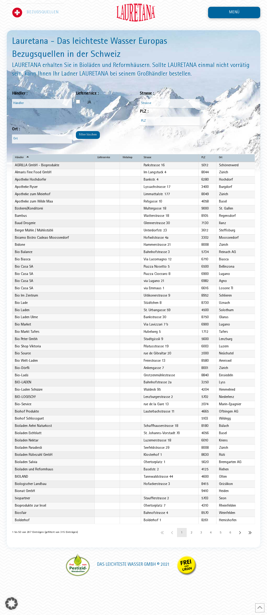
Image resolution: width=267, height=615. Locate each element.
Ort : (16, 129)
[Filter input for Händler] (42, 103)
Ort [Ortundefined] (220, 158)
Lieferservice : (87, 93)
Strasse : (147, 93)
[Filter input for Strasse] (170, 103)
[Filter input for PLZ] (170, 121)
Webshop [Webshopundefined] (128, 158)
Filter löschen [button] (88, 135)
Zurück (172, 565)
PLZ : (144, 111)
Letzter (250, 565)
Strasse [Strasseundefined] (148, 158)
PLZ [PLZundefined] (203, 158)
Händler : (19, 93)
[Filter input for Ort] (42, 139)
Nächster (240, 565)
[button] (234, 12)
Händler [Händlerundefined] (19, 158)
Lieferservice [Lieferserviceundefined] (104, 158)
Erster (162, 565)
